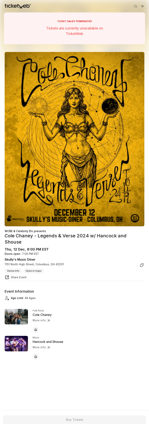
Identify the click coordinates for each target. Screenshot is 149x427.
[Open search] (135, 6)
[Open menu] (142, 6)
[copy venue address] (141, 265)
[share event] (15, 278)
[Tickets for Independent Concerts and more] (18, 6)
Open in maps (34, 270)
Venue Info (13, 270)
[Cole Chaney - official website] (36, 330)
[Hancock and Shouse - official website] (36, 357)
